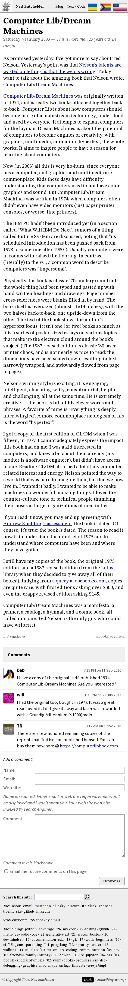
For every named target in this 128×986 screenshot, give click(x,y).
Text (70, 6)
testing (90, 929)
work (90, 940)
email (27, 906)
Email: (9, 779)
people (9, 960)
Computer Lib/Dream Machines (38, 96)
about (16, 906)
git (75, 940)
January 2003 (37, 39)
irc (84, 906)
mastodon (43, 906)
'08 (109, 950)
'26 (58, 929)
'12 (106, 945)
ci (4, 945)
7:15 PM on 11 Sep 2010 (102, 670)
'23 (16, 934)
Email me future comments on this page (45, 871)
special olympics (30, 960)
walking (10, 950)
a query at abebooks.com (79, 581)
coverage (46, 929)
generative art (57, 934)
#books (102, 637)
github (29, 911)
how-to (65, 955)
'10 (42, 950)
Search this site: (18, 897)
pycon (83, 934)
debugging (12, 965)
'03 (116, 955)
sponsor (105, 906)
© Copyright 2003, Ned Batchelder (28, 980)
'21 (73, 934)
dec (102, 960)
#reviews (117, 637)
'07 (5, 955)
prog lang (59, 945)
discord (74, 906)
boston (95, 934)
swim (57, 960)
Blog (59, 6)
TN (20, 726)
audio (24, 934)
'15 (10, 945)
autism (51, 950)
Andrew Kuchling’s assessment (37, 523)
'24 (113, 929)
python (31, 929)
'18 (68, 940)
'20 (106, 934)
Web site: (12, 787)
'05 (75, 955)
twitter (96, 945)
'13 (71, 945)
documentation (44, 940)
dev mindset (13, 940)
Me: (7, 906)
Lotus (107, 568)
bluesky (59, 906)
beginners (104, 940)
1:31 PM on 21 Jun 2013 (103, 694)
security (82, 945)
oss (109, 955)
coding (71, 950)
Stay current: (15, 920)
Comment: (13, 819)
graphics (30, 965)
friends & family (23, 955)
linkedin (43, 911)
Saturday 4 (13, 39)
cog (35, 934)
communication (92, 950)
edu (61, 940)
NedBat (29, 6)
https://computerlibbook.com (89, 746)
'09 (62, 950)
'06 (55, 955)
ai (26, 950)
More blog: (13, 929)
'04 (102, 955)
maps (52, 965)
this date (78, 965)
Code (81, 6)
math (7, 934)
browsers (83, 960)
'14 (46, 945)
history (45, 955)
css (95, 960)
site (19, 911)
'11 (21, 950)
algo (34, 950)
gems (19, 945)
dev (116, 950)
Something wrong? (111, 980)
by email (53, 920)
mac (42, 965)
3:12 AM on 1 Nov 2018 (103, 725)
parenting (34, 945)
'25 (81, 929)
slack (92, 906)
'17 (81, 940)
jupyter (92, 955)
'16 (117, 940)
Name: (9, 770)
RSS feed (36, 920)
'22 (42, 934)
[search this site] (59, 897)
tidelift (8, 911)
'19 (27, 940)
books (69, 960)
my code (69, 929)
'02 (48, 960)
